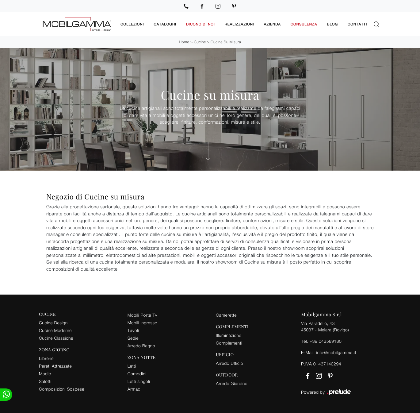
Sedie (133, 338)
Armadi (135, 389)
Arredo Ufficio (229, 363)
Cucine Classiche (56, 338)
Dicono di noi (200, 24)
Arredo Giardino (231, 383)
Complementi (229, 342)
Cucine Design (53, 322)
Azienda (272, 24)
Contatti (357, 24)
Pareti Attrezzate (55, 366)
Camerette (226, 315)
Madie (45, 373)
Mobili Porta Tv (142, 315)
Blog (332, 24)
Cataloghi (165, 24)
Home (184, 42)
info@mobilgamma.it (336, 352)
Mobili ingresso (142, 322)
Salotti (45, 381)
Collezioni (132, 24)
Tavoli (133, 330)
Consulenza (304, 24)
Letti (132, 366)
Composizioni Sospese (61, 389)
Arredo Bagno (141, 345)
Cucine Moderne (55, 330)
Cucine (200, 42)
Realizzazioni (239, 24)
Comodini (137, 373)
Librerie (46, 358)
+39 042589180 (326, 341)
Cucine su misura (226, 42)
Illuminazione (228, 335)
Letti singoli (139, 381)
